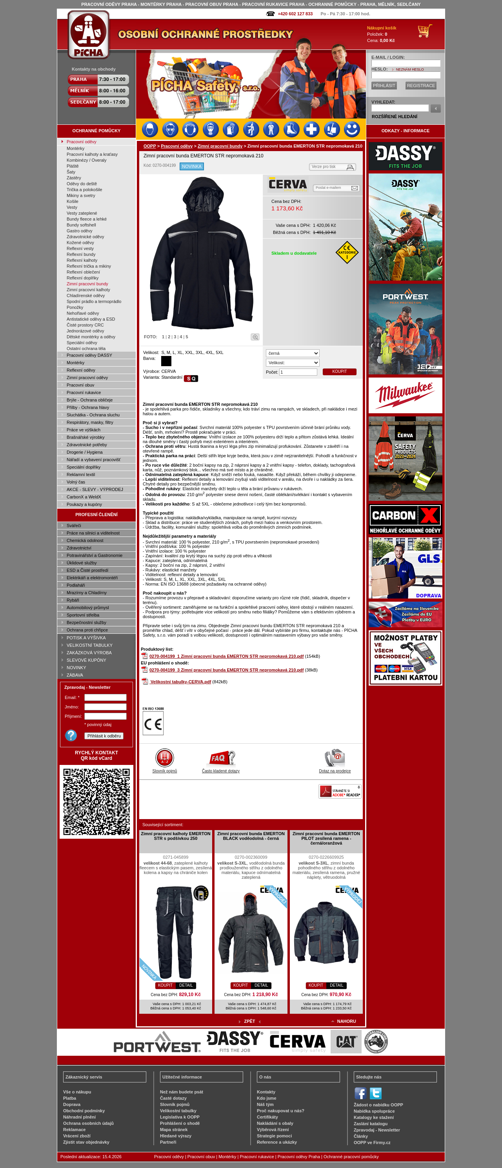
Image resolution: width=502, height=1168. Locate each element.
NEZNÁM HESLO (410, 69)
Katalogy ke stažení (374, 1117)
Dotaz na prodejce (335, 769)
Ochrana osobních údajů (88, 1123)
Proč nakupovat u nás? (280, 1110)
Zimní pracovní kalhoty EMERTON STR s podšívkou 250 (176, 836)
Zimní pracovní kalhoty (88, 289)
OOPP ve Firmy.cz (372, 1142)
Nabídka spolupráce (374, 1111)
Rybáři (73, 600)
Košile (72, 201)
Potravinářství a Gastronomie (94, 555)
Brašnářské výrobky (86, 437)
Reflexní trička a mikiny (89, 266)
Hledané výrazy (175, 1135)
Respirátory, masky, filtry (90, 422)
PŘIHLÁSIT (384, 85)
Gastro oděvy (79, 230)
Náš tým (265, 1104)
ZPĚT (249, 1021)
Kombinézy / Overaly (86, 160)
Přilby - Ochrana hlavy (88, 407)
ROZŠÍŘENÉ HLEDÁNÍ (394, 116)
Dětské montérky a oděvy (91, 336)
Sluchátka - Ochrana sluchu (93, 414)
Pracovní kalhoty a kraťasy (92, 154)
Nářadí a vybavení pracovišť (93, 459)
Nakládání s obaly (275, 1123)
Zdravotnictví (79, 548)
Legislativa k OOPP (180, 1117)
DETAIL (186, 985)
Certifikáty (267, 1117)
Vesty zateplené (82, 213)
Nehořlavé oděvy (83, 313)
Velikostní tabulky (178, 1110)
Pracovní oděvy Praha (299, 1156)
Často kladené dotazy (221, 769)
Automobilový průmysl (88, 607)
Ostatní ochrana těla (86, 348)
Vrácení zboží (77, 1135)
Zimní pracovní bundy (87, 283)
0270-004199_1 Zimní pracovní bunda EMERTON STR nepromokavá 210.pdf (226, 656)
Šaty (71, 172)
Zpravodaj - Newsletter (377, 1130)
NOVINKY (76, 667)
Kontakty (266, 1092)
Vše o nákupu (77, 1092)
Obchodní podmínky (84, 1110)
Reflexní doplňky (82, 278)
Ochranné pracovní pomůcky (351, 1156)
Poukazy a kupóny (84, 504)
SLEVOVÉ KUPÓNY (86, 660)
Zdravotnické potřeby (87, 444)
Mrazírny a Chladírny (87, 592)
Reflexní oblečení (83, 272)
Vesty (72, 207)
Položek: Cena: (382, 34)
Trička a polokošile (84, 189)
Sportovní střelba (83, 615)
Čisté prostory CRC (85, 325)
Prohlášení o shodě (180, 1123)
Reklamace (74, 1129)
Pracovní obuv (80, 385)
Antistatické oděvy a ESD (91, 319)
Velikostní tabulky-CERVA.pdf (181, 681)
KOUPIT (339, 371)
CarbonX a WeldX (84, 497)
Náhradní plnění (79, 1117)
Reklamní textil (81, 474)
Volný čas (76, 482)
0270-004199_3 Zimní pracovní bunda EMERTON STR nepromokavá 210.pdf (226, 670)
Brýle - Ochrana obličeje (90, 400)
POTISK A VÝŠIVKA (86, 637)
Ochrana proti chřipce (87, 630)
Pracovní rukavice (84, 392)
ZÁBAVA (75, 675)
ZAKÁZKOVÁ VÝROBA (89, 652)
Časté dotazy (173, 1098)
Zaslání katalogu (370, 1123)
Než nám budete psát (181, 1092)
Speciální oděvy (82, 342)
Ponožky (75, 307)
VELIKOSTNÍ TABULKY (90, 645)
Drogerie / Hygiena (85, 452)
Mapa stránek (173, 1129)
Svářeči (74, 525)
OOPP (150, 146)
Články (361, 1136)
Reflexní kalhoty (82, 260)
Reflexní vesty (80, 248)
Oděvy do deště (82, 183)
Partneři (168, 1142)
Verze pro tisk (324, 166)
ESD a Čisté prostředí (87, 570)
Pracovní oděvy (81, 141)
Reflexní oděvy (81, 370)
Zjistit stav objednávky (86, 1142)
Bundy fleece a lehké (87, 219)
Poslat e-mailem (328, 188)
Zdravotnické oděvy (85, 236)
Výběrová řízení (273, 1129)
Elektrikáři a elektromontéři (92, 577)
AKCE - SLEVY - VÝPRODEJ (95, 489)
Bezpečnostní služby (86, 622)
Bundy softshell (81, 225)
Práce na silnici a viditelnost (93, 533)
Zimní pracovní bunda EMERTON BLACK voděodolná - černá (251, 836)
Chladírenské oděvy (86, 295)
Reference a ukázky (277, 1142)
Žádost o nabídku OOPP (378, 1104)
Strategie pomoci (274, 1135)
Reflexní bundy (81, 254)
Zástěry (74, 177)
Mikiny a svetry (81, 195)
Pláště (73, 166)
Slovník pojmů (165, 769)
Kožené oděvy (80, 242)
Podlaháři (76, 585)
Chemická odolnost (85, 540)
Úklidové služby (81, 562)
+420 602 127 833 (295, 13)
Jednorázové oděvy (85, 330)
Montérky (75, 148)
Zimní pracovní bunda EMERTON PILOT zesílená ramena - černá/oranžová (326, 838)
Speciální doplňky (83, 467)
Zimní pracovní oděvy (87, 377)
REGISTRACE (421, 85)
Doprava (71, 1104)
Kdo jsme (266, 1098)
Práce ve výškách (83, 429)
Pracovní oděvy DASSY (89, 355)
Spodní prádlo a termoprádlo (94, 301)
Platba (69, 1098)
